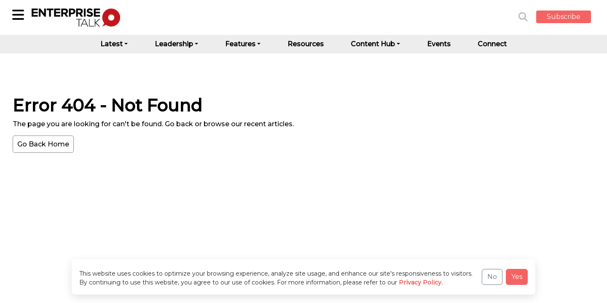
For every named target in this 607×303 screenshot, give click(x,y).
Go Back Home (43, 144)
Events (439, 44)
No (492, 277)
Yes (516, 277)
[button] (570, 17)
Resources (305, 44)
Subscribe (563, 17)
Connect (492, 44)
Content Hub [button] (373, 44)
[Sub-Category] (18, 14)
